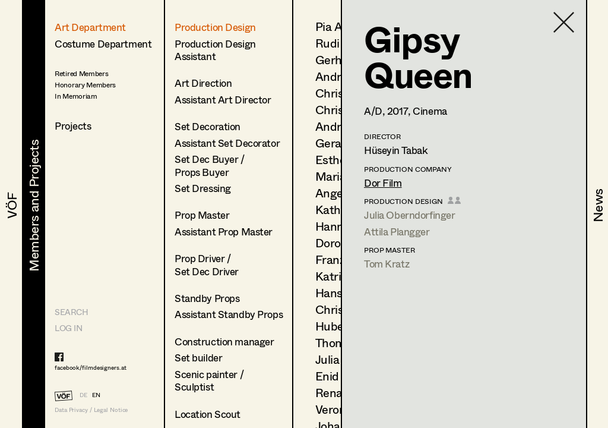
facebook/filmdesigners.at (90, 367)
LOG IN (68, 328)
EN (96, 394)
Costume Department (103, 44)
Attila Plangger (397, 232)
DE (83, 394)
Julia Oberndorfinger (409, 215)
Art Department (90, 27)
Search (71, 312)
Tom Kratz (386, 264)
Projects (73, 126)
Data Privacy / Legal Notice (91, 410)
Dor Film (383, 183)
